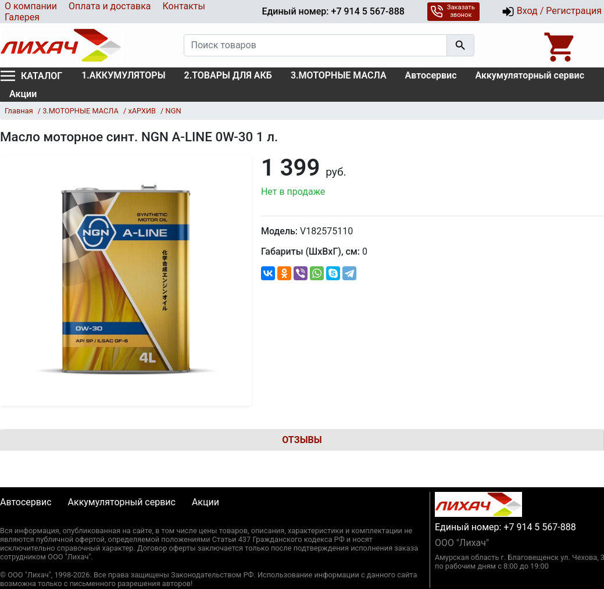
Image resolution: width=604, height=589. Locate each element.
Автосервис (431, 75)
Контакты (183, 6)
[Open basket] (560, 45)
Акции (23, 93)
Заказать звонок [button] (452, 11)
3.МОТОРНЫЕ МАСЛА (339, 75)
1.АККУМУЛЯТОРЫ (123, 75)
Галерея (22, 17)
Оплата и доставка (110, 6)
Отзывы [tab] (301, 439)
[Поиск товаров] (315, 45)
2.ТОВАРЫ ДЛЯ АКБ (228, 75)
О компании (31, 6)
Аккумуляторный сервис (530, 75)
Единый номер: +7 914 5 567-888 (333, 11)
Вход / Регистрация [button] (552, 11)
